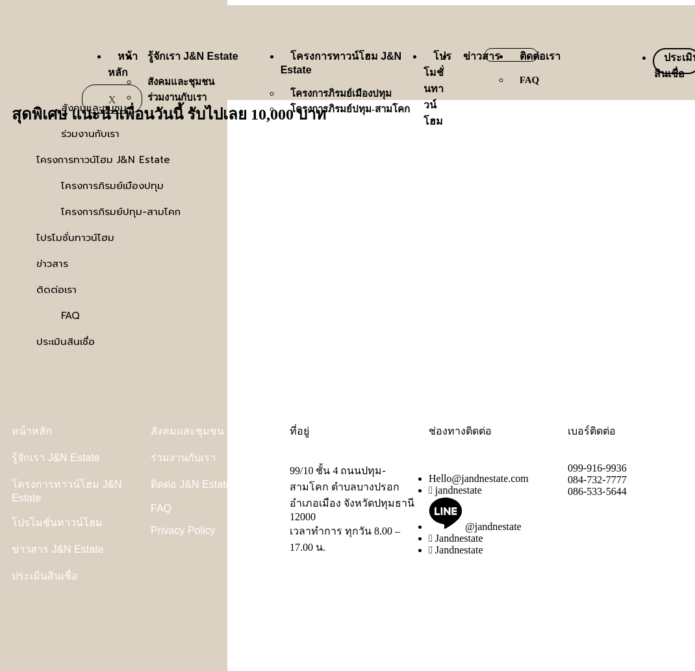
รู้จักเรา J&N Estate (192, 56)
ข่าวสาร (481, 56)
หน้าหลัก (32, 431)
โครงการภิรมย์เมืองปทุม (341, 93)
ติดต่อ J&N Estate (191, 484)
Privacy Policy (183, 530)
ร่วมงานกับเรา (177, 97)
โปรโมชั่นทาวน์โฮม (437, 89)
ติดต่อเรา (540, 56)
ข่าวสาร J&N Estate (57, 549)
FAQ (530, 80)
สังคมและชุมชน (180, 82)
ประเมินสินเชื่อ (45, 575)
